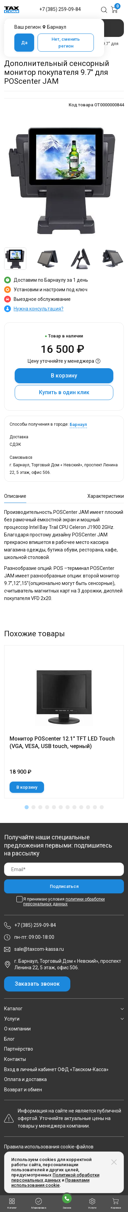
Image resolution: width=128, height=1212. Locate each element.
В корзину (64, 375)
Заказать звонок (37, 984)
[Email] (64, 869)
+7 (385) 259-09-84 (60, 9)
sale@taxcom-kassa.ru (39, 949)
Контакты (15, 1059)
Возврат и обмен (23, 1089)
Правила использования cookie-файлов (49, 1146)
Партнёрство (18, 1049)
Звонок (67, 1201)
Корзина (116, 1203)
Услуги (11, 1019)
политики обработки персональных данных (64, 901)
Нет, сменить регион (66, 43)
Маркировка (38, 1203)
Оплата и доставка (25, 1079)
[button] (27, 807)
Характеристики (105, 496)
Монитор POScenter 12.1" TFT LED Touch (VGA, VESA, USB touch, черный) (62, 742)
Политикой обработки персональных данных (55, 1177)
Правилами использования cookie (50, 1182)
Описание (15, 496)
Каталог (13, 1008)
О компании (17, 1028)
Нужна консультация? (38, 308)
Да (24, 42)
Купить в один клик (64, 392)
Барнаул (78, 424)
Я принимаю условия (64, 901)
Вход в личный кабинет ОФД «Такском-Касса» (56, 1069)
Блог (9, 1039)
